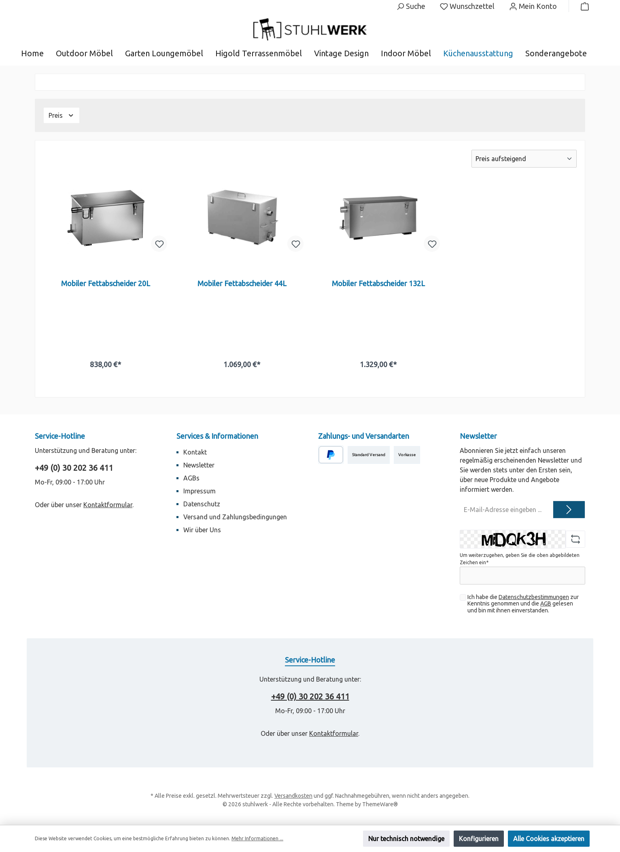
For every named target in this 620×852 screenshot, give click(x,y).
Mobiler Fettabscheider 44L (242, 283)
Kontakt (195, 452)
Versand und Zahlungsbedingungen (235, 517)
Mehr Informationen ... (257, 838)
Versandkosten (293, 796)
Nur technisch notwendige (406, 838)
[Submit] (569, 509)
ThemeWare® (380, 804)
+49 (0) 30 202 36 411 (74, 467)
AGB (545, 603)
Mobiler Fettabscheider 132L (378, 283)
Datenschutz (201, 504)
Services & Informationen (217, 436)
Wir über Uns (202, 529)
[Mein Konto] (533, 6)
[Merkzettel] (467, 6)
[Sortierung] (524, 159)
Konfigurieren (479, 838)
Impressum (199, 491)
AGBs (191, 478)
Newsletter (198, 465)
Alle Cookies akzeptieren (548, 838)
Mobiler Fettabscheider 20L (105, 283)
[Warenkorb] (582, 6)
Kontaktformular (107, 504)
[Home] (38, 53)
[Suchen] (411, 6)
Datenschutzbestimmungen (534, 597)
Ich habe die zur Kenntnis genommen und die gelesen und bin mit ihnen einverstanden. (523, 604)
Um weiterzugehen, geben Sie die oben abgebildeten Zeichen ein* (520, 558)
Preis (61, 115)
